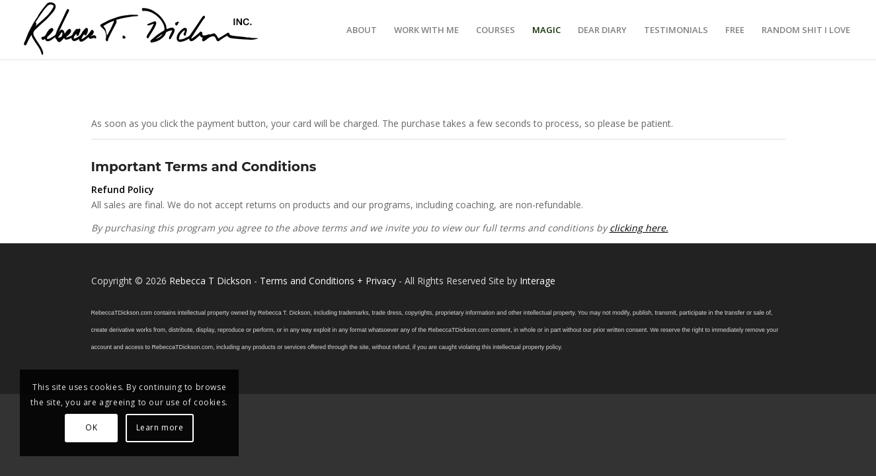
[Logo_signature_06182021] (141, 30)
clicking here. (639, 227)
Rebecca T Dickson (210, 280)
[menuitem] (361, 30)
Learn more (160, 427)
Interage (537, 280)
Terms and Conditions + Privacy (328, 280)
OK (91, 427)
